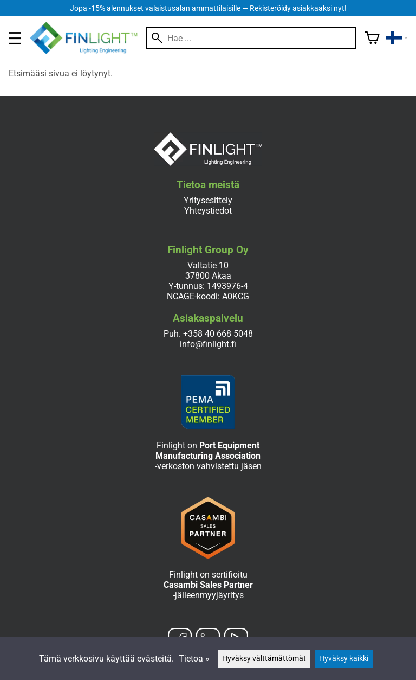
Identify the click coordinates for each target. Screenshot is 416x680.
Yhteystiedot (208, 211)
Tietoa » (194, 658)
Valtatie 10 (208, 265)
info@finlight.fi (208, 344)
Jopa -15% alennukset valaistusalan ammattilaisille (208, 8)
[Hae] (251, 38)
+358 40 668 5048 (218, 334)
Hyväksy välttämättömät (264, 658)
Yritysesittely (208, 200)
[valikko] (15, 38)
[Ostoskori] (372, 38)
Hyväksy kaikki (343, 658)
